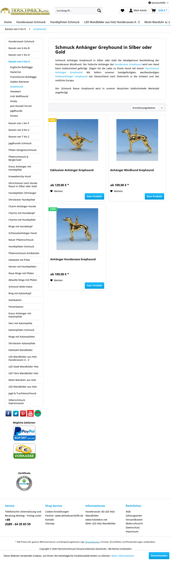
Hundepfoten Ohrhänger (22, 193)
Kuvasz (14, 115)
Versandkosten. (92, 541)
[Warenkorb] (159, 10)
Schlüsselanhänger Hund (23, 233)
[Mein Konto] (138, 10)
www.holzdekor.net (96, 519)
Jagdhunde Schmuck (20, 143)
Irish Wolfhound (19, 96)
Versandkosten (134, 519)
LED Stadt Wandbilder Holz (24, 366)
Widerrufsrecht (134, 523)
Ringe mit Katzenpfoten (22, 336)
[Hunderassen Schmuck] (31, 22)
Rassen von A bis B (19, 48)
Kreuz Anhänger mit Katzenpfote (20, 315)
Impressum (132, 531)
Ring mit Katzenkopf (20, 293)
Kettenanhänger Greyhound (71, 76)
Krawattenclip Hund (20, 176)
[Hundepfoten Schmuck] (65, 22)
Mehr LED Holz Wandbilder (101, 523)
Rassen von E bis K (19, 61)
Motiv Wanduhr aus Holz (22, 380)
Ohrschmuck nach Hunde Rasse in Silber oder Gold (23, 184)
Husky (13, 101)
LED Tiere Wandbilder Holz (23, 373)
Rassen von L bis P (19, 123)
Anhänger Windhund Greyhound (132, 170)
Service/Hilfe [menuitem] (157, 2)
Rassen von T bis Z (19, 136)
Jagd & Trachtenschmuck (22, 393)
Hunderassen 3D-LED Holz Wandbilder (100, 513)
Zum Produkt (94, 196)
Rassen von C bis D (19, 54)
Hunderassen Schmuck (21, 41)
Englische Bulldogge (21, 67)
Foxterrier (15, 72)
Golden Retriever (19, 81)
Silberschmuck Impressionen (17, 401)
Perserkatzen (16, 306)
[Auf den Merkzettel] (56, 191)
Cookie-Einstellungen (57, 511)
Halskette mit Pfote (19, 259)
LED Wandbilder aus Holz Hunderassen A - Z (23, 358)
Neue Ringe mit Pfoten (21, 273)
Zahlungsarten (134, 515)
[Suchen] (99, 10)
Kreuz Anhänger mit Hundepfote (20, 168)
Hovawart (15, 91)
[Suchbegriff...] (79, 10)
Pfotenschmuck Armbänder (24, 253)
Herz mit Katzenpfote (20, 323)
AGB (128, 511)
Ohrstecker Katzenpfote (22, 343)
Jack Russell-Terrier (21, 106)
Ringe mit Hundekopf (20, 226)
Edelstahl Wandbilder (21, 350)
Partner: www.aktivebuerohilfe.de (64, 515)
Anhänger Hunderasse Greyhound (73, 259)
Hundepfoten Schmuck (21, 246)
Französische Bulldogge (23, 76)
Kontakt (49, 519)
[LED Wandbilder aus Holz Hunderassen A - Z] (112, 22)
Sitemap (49, 523)
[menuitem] (79, 10)
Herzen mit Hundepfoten (22, 266)
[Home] (8, 22)
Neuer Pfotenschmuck (21, 239)
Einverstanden (159, 555)
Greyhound (16, 86)
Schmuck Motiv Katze (20, 286)
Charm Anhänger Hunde (22, 206)
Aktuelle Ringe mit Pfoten (23, 280)
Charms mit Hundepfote (22, 219)
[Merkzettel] (122, 10)
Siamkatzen (15, 300)
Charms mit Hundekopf (22, 213)
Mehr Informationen (122, 555)
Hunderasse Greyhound (128, 64)
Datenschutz (133, 527)
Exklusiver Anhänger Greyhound (72, 170)
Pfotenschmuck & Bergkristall (18, 158)
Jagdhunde (16, 110)
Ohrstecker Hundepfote (22, 199)
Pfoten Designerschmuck (23, 150)
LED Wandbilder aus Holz (23, 386)
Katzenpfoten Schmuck (21, 330)
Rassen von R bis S (19, 129)
